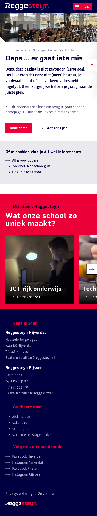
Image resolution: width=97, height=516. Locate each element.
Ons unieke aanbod (26, 172)
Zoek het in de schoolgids (31, 166)
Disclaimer (46, 493)
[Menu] (82, 6)
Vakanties (19, 423)
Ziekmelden (21, 417)
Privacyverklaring (18, 493)
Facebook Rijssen (25, 468)
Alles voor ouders (25, 160)
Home (7, 50)
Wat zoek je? (56, 128)
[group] (39, 269)
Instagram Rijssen (26, 474)
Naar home (18, 128)
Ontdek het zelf (28, 297)
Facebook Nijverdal (27, 456)
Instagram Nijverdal (27, 462)
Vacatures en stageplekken (32, 435)
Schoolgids (20, 429)
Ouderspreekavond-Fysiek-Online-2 (55, 50)
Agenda (21, 50)
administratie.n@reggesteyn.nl (31, 357)
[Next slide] (91, 269)
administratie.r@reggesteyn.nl (31, 393)
